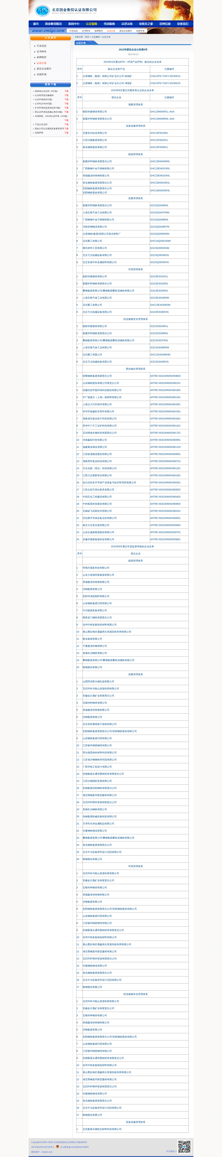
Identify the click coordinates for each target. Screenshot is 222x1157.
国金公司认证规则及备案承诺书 (49, 128)
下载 (66, 91)
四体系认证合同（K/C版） (47, 91)
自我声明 (39, 133)
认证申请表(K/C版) (43, 99)
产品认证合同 (41, 124)
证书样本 (86, 31)
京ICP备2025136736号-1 (42, 1147)
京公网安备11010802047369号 (72, 1147)
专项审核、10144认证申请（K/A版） (52, 116)
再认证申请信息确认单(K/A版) (48, 112)
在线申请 (140, 31)
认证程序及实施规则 (44, 95)
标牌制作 (99, 31)
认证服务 (96, 37)
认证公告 (111, 31)
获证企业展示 (125, 31)
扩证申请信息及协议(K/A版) (47, 108)
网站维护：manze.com (41, 1152)
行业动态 (74, 31)
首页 (87, 37)
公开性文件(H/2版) (43, 103)
